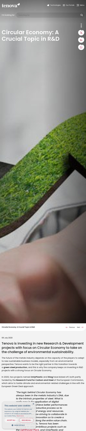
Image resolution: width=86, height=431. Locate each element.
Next (78, 323)
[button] (19, 425)
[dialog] (19, 415)
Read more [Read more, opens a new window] (20, 416)
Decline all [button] (26, 420)
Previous (72, 323)
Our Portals (68, 5)
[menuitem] (68, 5)
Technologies (54, 5)
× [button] (33, 404)
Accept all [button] (11, 420)
